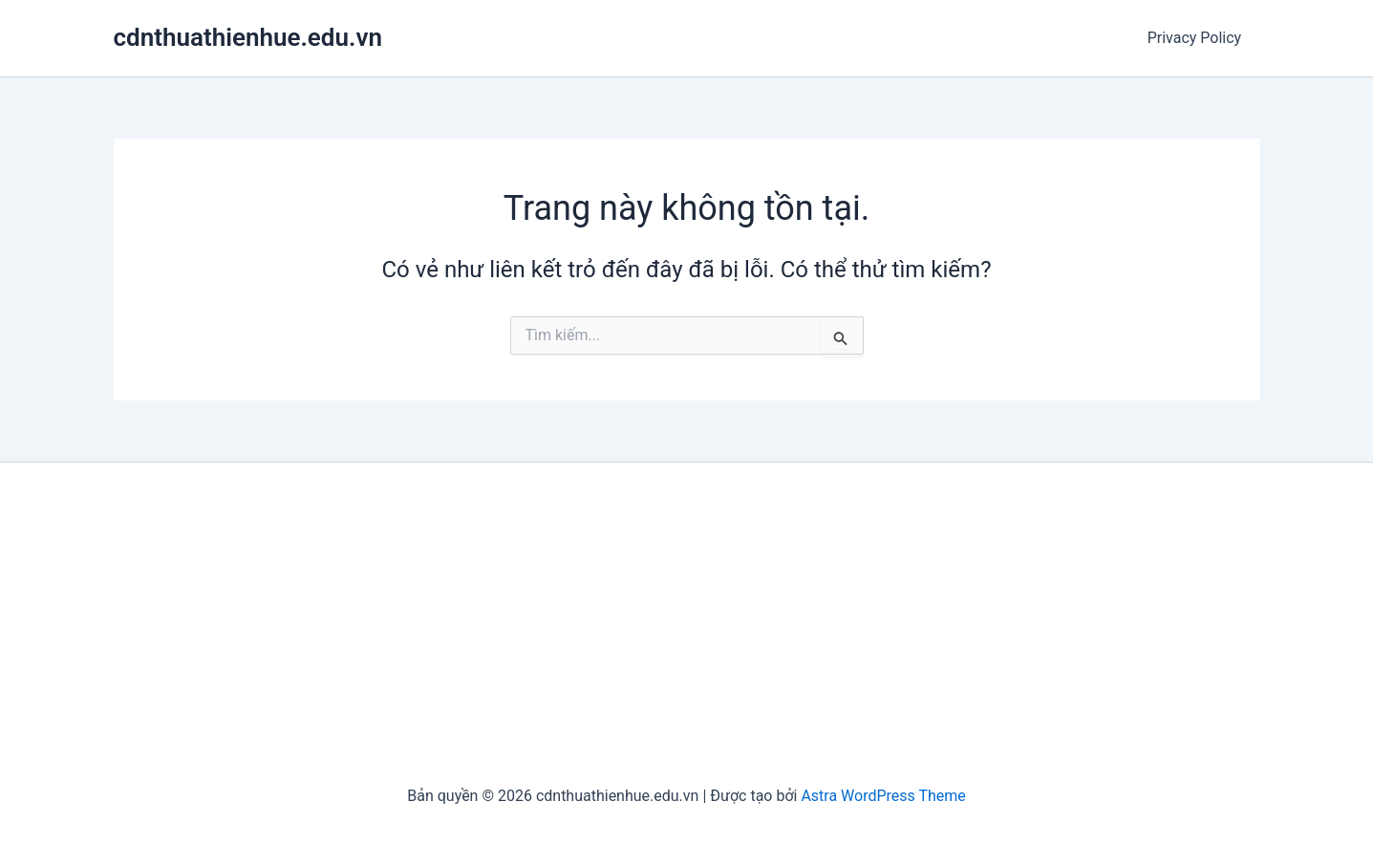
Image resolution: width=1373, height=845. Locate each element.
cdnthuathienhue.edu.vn (248, 37)
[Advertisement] (687, 625)
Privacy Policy (1197, 38)
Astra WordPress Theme (883, 796)
